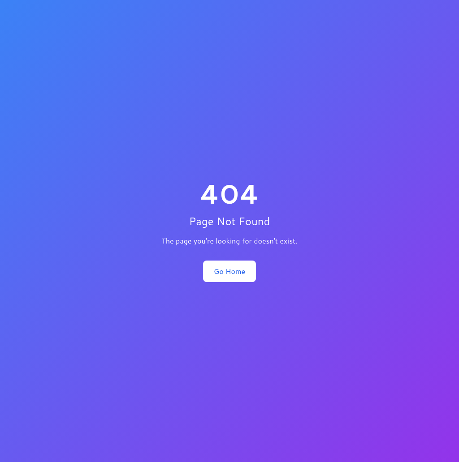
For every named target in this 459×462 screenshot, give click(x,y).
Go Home (229, 271)
